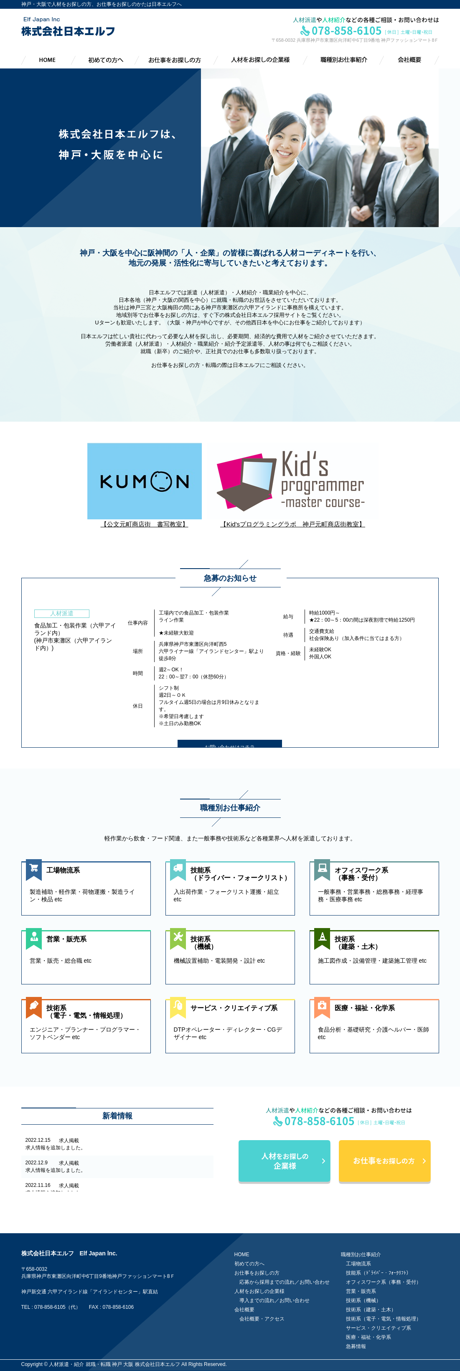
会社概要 (244, 1310)
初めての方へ (249, 1264)
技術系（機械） (363, 1300)
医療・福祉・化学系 (368, 1337)
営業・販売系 (361, 1291)
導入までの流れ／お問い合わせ (274, 1300)
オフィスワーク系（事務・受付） (383, 1282)
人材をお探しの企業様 (259, 1291)
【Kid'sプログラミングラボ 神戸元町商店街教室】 (293, 520)
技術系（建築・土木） (371, 1310)
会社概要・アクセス (262, 1319)
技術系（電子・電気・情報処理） (383, 1319)
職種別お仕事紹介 (361, 1254)
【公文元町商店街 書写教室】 (144, 520)
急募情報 (356, 1346)
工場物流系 (358, 1264)
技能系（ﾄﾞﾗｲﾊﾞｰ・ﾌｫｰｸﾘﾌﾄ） (378, 1273)
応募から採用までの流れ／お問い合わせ (284, 1282)
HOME (241, 1254)
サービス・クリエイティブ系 (378, 1328)
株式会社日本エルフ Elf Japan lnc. (69, 1253)
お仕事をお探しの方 (257, 1273)
